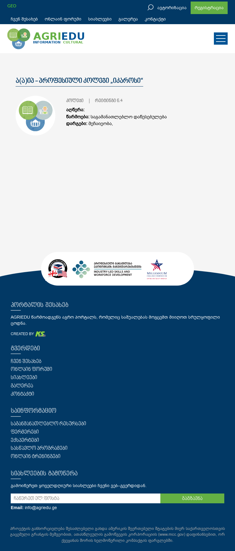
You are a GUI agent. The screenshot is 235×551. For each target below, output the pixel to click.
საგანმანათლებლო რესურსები (48, 424)
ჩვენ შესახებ (24, 19)
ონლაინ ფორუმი (63, 19)
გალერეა (128, 19)
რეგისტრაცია (209, 8)
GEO (11, 5)
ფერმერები (25, 432)
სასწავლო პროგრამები (39, 448)
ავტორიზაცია (172, 8)
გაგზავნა (192, 498)
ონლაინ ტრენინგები (36, 457)
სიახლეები (100, 19)
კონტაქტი (155, 19)
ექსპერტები (25, 440)
